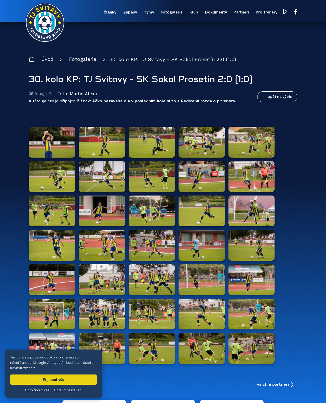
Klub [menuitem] (188, 12)
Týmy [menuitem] (143, 12)
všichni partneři (273, 279)
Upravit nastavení (68, 390)
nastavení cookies (203, 392)
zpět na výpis (280, 97)
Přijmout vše (53, 380)
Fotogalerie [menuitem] (166, 12)
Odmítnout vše (37, 390)
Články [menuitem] (102, 12)
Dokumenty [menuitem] (211, 12)
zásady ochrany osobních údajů (248, 392)
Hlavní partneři (60, 279)
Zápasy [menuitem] (123, 12)
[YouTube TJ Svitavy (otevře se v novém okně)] (282, 12)
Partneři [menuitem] (237, 12)
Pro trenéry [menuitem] (263, 12)
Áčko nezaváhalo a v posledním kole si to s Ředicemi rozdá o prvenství (164, 101)
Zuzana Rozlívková (106, 392)
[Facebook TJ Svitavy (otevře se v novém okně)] (292, 12)
